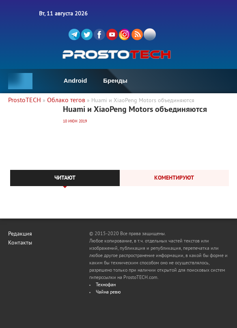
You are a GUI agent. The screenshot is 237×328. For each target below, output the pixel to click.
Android (75, 80)
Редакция (20, 234)
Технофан (106, 285)
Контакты (20, 243)
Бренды (115, 80)
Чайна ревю (108, 292)
